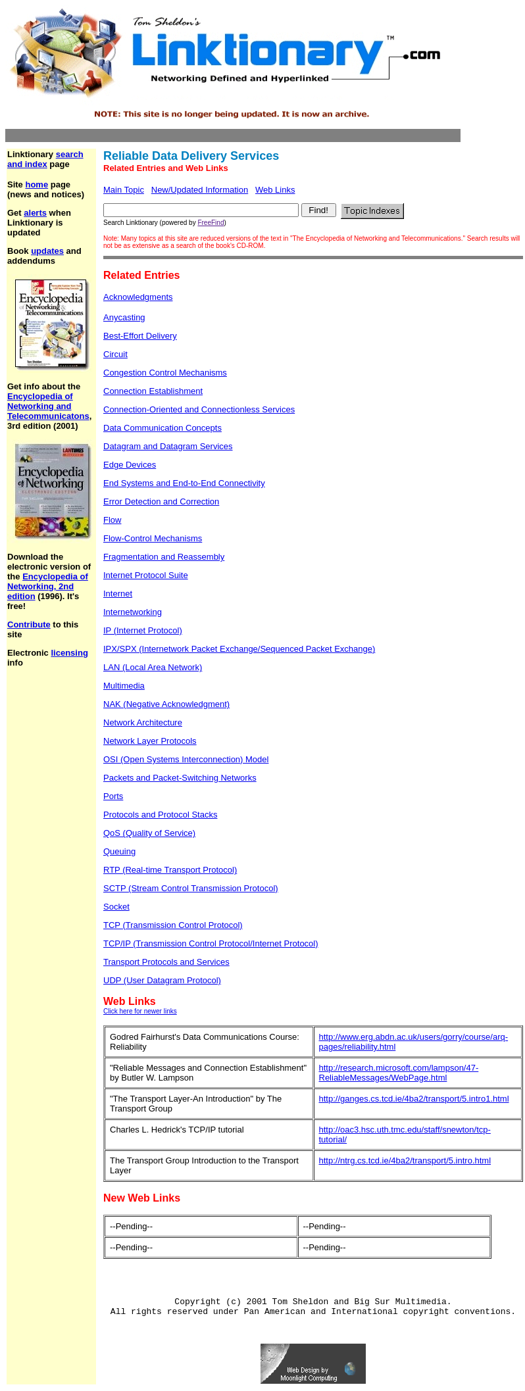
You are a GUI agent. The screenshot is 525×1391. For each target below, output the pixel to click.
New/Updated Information (199, 190)
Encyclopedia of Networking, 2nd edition (47, 586)
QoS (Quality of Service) (149, 833)
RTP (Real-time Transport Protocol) (170, 870)
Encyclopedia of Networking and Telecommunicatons (48, 406)
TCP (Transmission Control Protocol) (173, 925)
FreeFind (210, 222)
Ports (113, 796)
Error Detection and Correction (161, 501)
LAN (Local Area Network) (152, 667)
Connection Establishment (153, 391)
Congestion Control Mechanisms (165, 373)
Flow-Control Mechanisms (152, 538)
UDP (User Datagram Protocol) (162, 980)
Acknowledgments (138, 297)
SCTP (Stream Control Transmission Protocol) (190, 888)
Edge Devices (129, 465)
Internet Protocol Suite (145, 575)
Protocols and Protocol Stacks (160, 814)
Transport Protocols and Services (166, 962)
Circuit (115, 354)
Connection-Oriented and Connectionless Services (199, 409)
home (36, 184)
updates (47, 251)
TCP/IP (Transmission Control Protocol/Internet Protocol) (210, 943)
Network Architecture (142, 722)
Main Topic (123, 190)
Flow (112, 520)
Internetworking (132, 612)
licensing (69, 653)
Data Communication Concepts (162, 428)
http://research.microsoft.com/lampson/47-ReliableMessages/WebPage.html (399, 1073)
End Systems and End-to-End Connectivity (184, 483)
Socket (116, 907)
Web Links (275, 190)
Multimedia (124, 686)
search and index (45, 159)
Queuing (119, 851)
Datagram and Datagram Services (168, 446)
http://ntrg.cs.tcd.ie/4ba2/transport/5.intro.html (405, 1160)
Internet (117, 593)
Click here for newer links (140, 1011)
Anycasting (124, 317)
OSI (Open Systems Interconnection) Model (185, 759)
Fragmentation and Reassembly (163, 557)
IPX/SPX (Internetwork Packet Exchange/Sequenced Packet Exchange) (239, 649)
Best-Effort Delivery (140, 336)
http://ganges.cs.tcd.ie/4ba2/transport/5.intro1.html (414, 1099)
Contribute (29, 624)
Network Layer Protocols (150, 741)
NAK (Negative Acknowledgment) (166, 704)
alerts (35, 213)
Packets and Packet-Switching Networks (180, 778)
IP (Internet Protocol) (142, 630)
